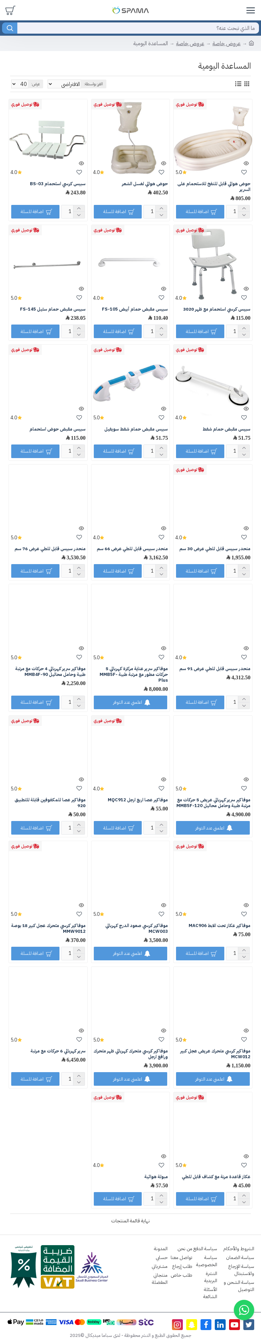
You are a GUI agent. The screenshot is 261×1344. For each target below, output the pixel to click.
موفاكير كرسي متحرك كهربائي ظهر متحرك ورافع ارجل (130, 1054)
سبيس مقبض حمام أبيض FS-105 (135, 309)
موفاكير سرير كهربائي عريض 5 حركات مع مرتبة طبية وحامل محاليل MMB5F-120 (213, 803)
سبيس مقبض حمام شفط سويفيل (136, 429)
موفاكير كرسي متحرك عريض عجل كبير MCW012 (215, 1054)
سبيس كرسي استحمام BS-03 (58, 184)
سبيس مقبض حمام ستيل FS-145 (53, 309)
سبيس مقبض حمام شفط (226, 429)
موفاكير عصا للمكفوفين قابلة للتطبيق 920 (50, 803)
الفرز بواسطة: (132, 84)
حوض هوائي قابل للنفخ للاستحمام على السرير (213, 187)
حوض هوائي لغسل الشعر (145, 184)
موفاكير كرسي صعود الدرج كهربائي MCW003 (136, 929)
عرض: (35, 84)
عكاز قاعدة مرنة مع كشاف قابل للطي (216, 1177)
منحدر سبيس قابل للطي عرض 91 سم (214, 669)
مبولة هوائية (156, 1177)
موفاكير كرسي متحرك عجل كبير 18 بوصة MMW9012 (48, 929)
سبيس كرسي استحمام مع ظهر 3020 (216, 309)
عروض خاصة (226, 43)
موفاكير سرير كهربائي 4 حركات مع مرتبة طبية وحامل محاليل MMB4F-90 (50, 672)
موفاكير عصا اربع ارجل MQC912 (138, 800)
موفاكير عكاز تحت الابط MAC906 (219, 926)
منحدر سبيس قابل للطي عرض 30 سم (214, 549)
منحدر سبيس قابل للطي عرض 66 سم (132, 549)
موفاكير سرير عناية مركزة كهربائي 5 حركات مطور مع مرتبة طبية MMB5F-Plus (134, 674)
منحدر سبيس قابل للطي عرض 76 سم (50, 549)
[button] (244, 1310)
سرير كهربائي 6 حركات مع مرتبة (58, 1051)
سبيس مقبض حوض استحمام (58, 429)
